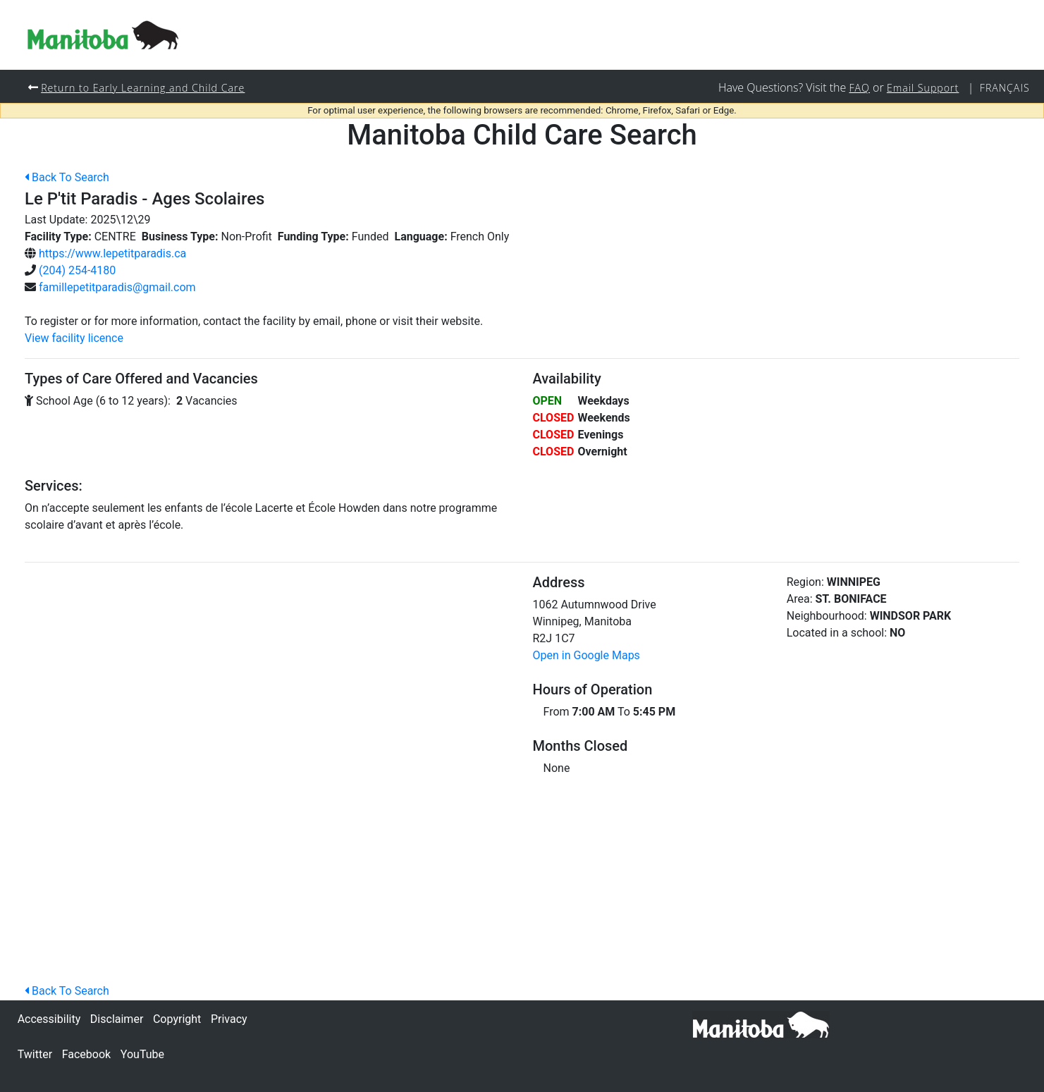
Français (1004, 87)
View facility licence (74, 338)
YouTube (142, 1054)
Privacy (229, 1019)
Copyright (177, 1019)
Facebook (86, 1054)
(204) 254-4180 (77, 271)
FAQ (857, 87)
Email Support (922, 87)
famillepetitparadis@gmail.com (117, 288)
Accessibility (49, 1019)
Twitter (35, 1054)
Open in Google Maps (586, 656)
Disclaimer (116, 1019)
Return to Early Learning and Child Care (144, 87)
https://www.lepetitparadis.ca (112, 254)
